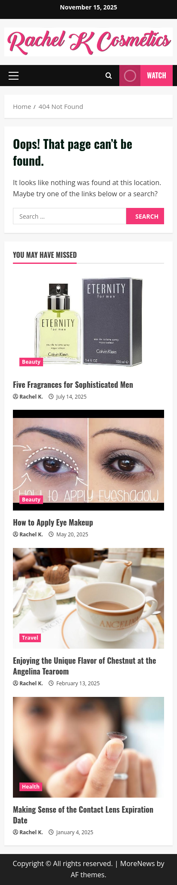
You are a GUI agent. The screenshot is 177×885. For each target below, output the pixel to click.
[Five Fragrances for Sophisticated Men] (88, 322)
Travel (30, 637)
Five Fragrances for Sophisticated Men (73, 384)
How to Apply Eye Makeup (53, 522)
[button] (13, 75)
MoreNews (137, 863)
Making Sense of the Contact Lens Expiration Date (83, 815)
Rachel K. (31, 396)
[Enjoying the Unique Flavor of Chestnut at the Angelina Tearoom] (88, 598)
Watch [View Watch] (142, 75)
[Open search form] (109, 75)
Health (31, 786)
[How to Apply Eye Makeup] (88, 460)
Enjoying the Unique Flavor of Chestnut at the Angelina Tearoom (84, 666)
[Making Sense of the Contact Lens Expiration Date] (88, 747)
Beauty (31, 361)
